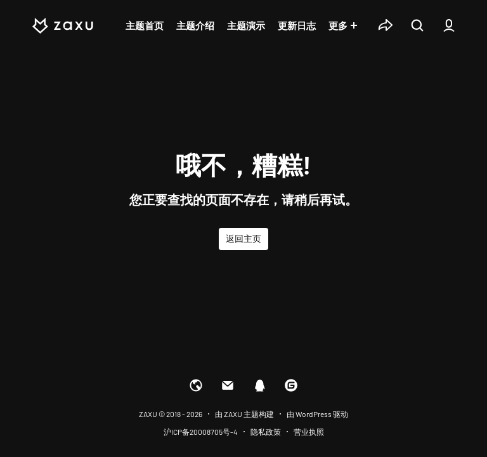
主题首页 (145, 25)
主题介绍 (195, 25)
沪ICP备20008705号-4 (201, 431)
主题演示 (246, 25)
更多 (337, 25)
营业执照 (309, 431)
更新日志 (297, 25)
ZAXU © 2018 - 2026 (170, 413)
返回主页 (243, 238)
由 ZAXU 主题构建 (244, 413)
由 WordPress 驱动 (317, 413)
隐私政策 (265, 431)
